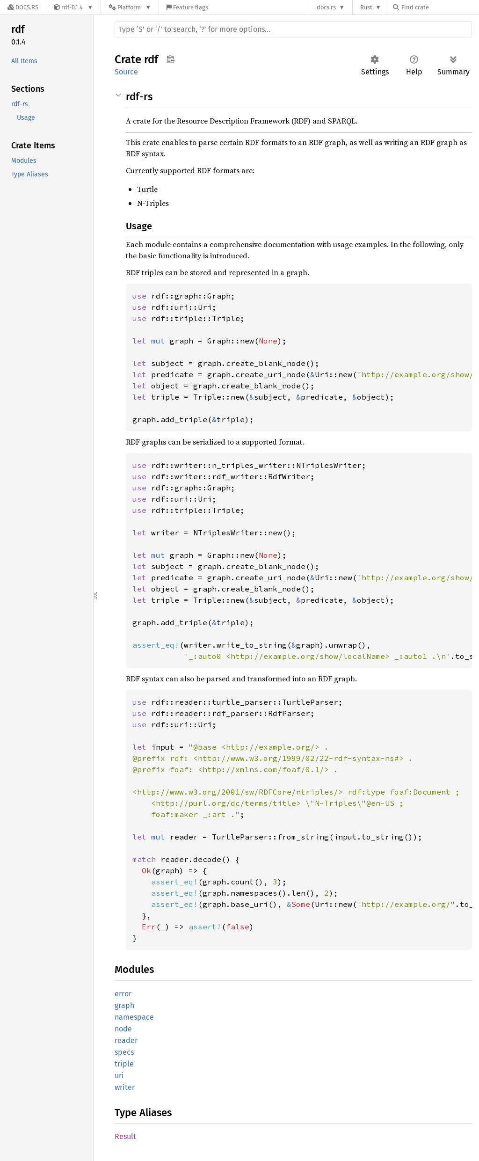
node (123, 1028)
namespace (134, 1017)
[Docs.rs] (23, 7)
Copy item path (170, 59)
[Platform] (130, 7)
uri (119, 1075)
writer (125, 1087)
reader (126, 1040)
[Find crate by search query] (439, 7)
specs (124, 1052)
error (123, 993)
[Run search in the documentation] (293, 29)
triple (124, 1063)
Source (126, 71)
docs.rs (326, 7)
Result (125, 1136)
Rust (366, 7)
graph (124, 1005)
